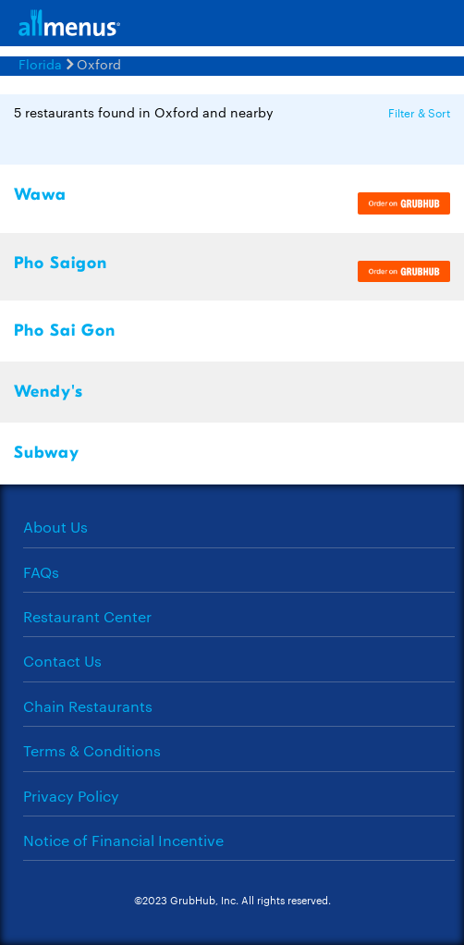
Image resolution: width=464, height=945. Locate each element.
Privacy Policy (71, 795)
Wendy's (48, 391)
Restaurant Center (87, 616)
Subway (46, 452)
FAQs (41, 572)
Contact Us (62, 660)
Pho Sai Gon (65, 330)
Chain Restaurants (88, 706)
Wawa (40, 194)
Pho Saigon (60, 263)
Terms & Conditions (92, 750)
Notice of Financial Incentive (123, 840)
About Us (55, 526)
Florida (40, 63)
